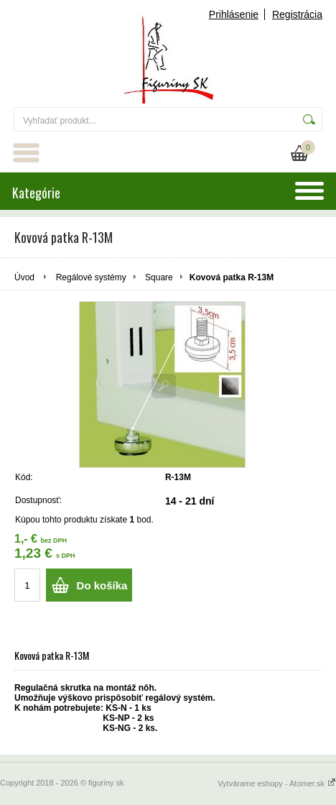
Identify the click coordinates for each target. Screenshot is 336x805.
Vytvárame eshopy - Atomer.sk (277, 783)
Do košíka (102, 585)
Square (159, 277)
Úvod (24, 277)
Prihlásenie (233, 14)
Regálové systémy (91, 277)
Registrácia (297, 14)
